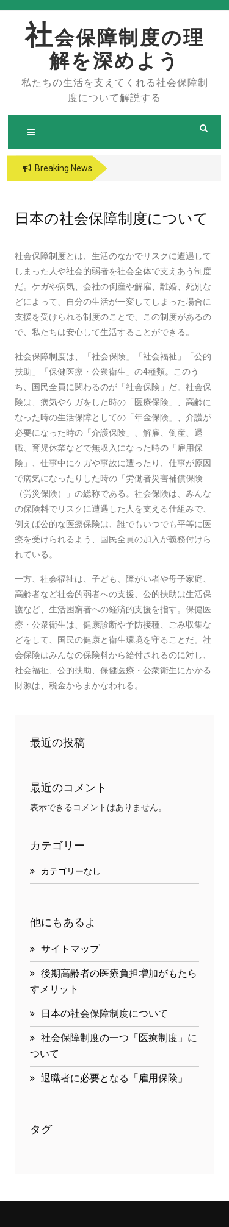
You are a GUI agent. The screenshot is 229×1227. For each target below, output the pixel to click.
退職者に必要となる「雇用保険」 (114, 1078)
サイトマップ (70, 949)
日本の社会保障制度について (104, 1013)
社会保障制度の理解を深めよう (115, 49)
